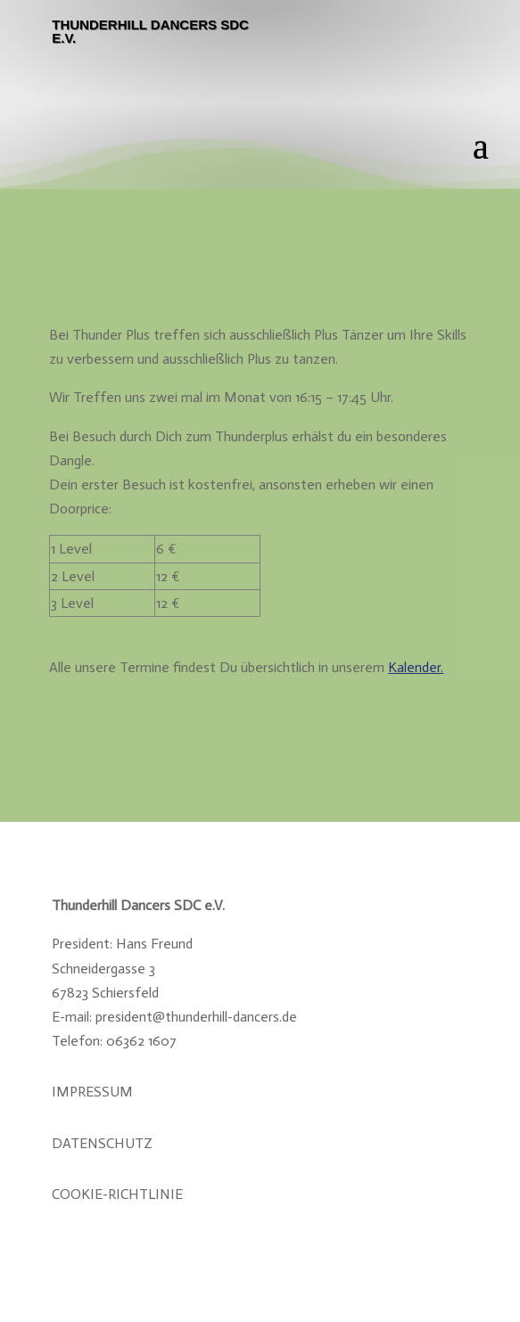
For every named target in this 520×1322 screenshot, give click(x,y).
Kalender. (415, 667)
